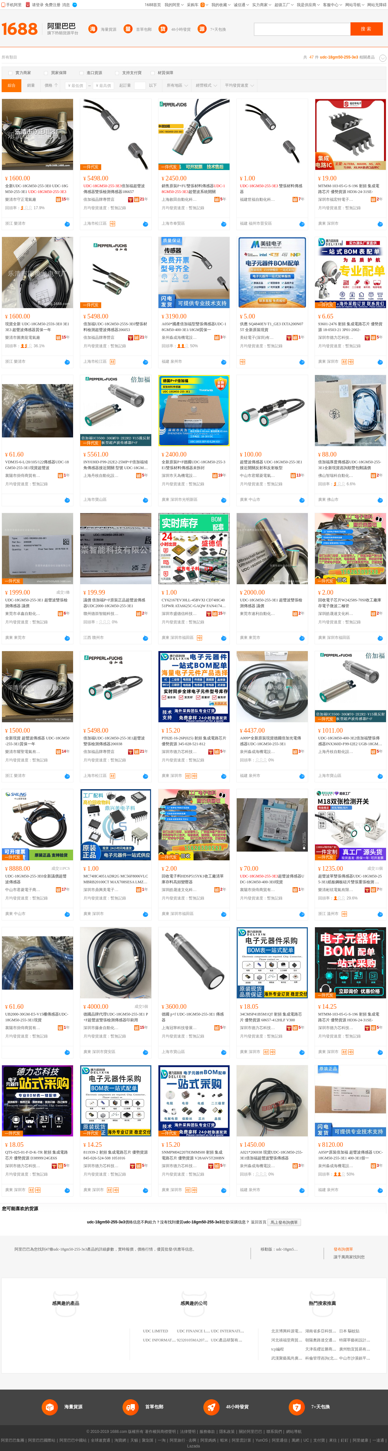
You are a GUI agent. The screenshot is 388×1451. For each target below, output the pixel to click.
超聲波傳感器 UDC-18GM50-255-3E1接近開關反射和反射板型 (271, 465)
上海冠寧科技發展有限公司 (179, 1028)
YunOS (261, 1440)
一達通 (378, 1440)
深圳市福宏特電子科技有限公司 (336, 199)
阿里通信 (279, 1440)
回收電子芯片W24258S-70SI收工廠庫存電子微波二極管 (349, 603)
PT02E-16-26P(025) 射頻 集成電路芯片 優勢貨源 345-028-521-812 (194, 741)
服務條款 (207, 1431)
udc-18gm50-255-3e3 (293, 1249)
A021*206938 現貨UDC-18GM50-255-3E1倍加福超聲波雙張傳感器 (271, 1155)
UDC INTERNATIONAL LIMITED (239, 1331)
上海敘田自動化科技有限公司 (179, 199)
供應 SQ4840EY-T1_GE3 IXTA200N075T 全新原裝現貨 (271, 327)
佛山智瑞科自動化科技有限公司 (336, 475)
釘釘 (345, 1440)
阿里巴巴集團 (12, 1440)
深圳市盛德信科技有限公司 (179, 613)
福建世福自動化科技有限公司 (257, 199)
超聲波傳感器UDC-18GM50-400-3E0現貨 (272, 879)
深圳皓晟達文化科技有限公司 (336, 613)
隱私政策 (227, 1431)
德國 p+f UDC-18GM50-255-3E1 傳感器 (193, 1017)
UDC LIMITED (155, 1331)
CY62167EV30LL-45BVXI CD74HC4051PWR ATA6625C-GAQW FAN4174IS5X (193, 603)
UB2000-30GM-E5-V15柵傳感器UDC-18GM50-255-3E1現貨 (36, 1017)
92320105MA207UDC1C (197, 1340)
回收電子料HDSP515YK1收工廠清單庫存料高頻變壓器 (193, 879)
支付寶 (319, 1440)
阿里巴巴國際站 (41, 1440)
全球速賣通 (100, 1440)
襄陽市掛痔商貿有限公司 (23, 475)
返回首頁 (258, 1222)
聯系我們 (274, 1431)
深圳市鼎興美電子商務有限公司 (101, 889)
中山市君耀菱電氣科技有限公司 (257, 475)
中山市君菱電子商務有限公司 (23, 889)
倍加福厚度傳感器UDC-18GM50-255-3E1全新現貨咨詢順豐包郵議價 (349, 465)
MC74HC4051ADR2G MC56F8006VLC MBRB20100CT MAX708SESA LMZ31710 (115, 879)
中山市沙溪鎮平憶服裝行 (360, 1358)
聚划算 (148, 1440)
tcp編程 (277, 1349)
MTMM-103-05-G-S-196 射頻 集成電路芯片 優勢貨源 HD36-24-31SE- (348, 189)
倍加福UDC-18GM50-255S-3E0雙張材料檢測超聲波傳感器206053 (115, 327)
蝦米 (224, 1440)
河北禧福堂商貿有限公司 (292, 1340)
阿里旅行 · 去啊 (183, 1440)
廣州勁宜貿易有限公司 (358, 1349)
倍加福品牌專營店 (98, 199)
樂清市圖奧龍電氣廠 (22, 337)
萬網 (295, 1440)
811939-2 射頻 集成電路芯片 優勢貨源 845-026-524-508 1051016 (115, 1155)
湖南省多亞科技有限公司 (326, 1331)
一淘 (162, 1440)
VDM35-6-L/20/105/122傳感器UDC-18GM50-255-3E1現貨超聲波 (37, 465)
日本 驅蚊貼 (349, 1331)
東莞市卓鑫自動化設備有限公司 (23, 613)
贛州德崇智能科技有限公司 (101, 613)
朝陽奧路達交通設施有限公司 (330, 1340)
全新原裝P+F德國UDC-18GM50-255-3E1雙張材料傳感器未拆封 (193, 465)
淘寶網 (120, 1440)
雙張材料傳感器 (271, 189)
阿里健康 (360, 1440)
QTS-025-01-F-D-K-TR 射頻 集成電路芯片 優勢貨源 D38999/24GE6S (36, 1155)
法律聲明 (188, 1431)
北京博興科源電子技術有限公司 (298, 1331)
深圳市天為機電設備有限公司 (179, 475)
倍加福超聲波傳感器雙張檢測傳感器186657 (114, 189)
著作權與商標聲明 (160, 1431)
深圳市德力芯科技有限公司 (336, 337)
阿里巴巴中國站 (73, 1440)
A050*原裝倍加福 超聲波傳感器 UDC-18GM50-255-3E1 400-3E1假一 (350, 1155)
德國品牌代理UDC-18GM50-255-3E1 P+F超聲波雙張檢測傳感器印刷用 (115, 1017)
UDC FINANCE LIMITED (198, 1331)
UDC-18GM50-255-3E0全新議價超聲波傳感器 (36, 879)
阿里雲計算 (241, 1440)
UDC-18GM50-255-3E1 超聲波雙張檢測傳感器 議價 (36, 603)
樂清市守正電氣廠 (20, 199)
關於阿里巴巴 (250, 1431)
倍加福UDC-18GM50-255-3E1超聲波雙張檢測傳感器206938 (114, 741)
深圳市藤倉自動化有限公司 (101, 1028)
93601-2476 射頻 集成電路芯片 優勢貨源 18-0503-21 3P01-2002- (350, 327)
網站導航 (294, 1431)
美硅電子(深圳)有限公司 (257, 337)
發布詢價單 (343, 1249)
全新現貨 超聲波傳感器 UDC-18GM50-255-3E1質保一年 (37, 741)
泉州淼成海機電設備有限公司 (179, 337)
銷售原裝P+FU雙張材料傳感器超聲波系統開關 (193, 189)
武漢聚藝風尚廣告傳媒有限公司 (298, 1358)
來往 (333, 1440)
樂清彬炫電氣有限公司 (336, 889)
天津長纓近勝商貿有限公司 (328, 1349)
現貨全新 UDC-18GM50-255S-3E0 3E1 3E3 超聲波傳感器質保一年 (37, 327)
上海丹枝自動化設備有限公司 (101, 475)
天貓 (134, 1440)
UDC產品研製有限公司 (230, 1340)
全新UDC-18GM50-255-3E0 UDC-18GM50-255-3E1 (36, 189)
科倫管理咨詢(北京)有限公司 (329, 1358)
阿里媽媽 (208, 1440)
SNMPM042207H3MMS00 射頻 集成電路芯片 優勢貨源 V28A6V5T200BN (193, 1155)
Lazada (193, 1446)
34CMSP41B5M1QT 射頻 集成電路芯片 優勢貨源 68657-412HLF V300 (271, 1017)
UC (306, 1440)
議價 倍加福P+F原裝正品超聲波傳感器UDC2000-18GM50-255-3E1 (114, 603)
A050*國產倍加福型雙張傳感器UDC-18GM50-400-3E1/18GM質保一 (194, 327)
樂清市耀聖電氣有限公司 (23, 751)
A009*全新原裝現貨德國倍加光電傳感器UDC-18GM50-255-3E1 (270, 741)
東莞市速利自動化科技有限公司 (257, 613)
